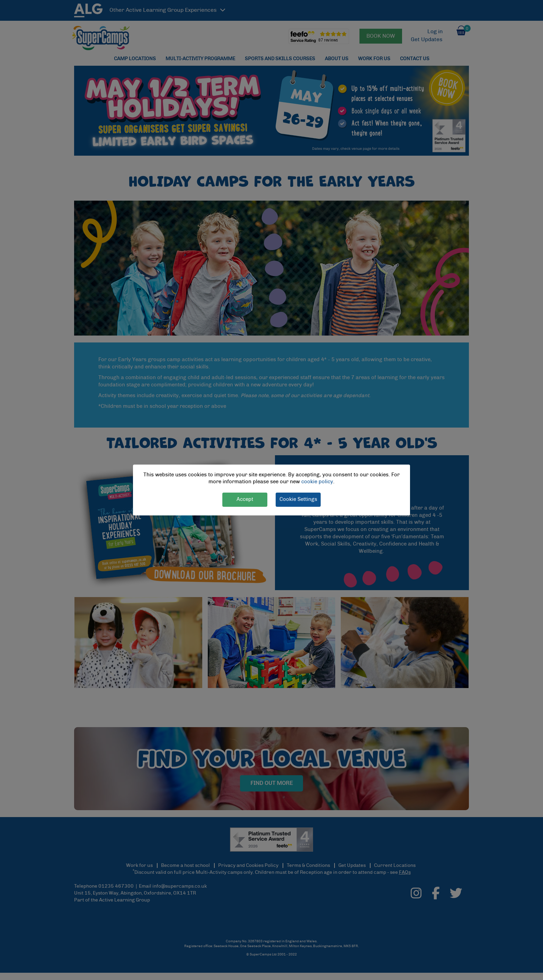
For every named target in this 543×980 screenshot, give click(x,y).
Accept (245, 499)
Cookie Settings (298, 499)
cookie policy (317, 482)
